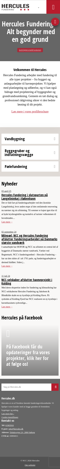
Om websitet (30, 465)
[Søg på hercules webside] (29, 387)
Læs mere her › (7, 413)
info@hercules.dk (15, 429)
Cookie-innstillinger (9, 417)
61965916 (9, 425)
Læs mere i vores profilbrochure (30, 111)
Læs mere (6, 222)
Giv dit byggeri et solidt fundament (30, 50)
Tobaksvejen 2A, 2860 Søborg (22, 432)
